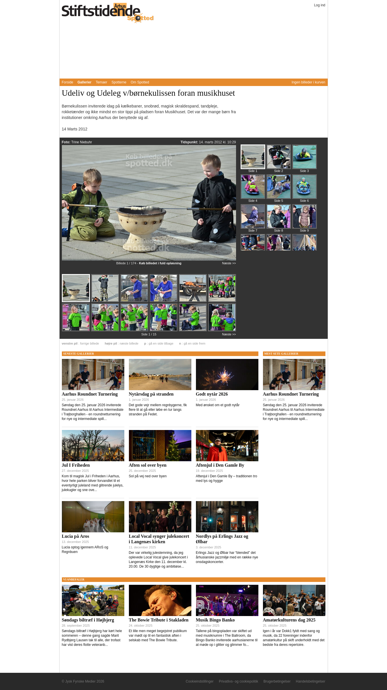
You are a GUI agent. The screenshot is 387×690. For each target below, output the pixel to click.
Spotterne (118, 82)
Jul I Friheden (76, 465)
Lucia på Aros (75, 536)
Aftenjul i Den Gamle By (220, 465)
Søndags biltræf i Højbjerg (88, 619)
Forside (67, 82)
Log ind (319, 5)
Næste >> (229, 263)
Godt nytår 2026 (212, 394)
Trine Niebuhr (81, 142)
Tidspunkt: (189, 142)
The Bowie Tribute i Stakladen (158, 619)
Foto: (66, 142)
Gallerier (85, 82)
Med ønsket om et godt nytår (218, 405)
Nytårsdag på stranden (151, 394)
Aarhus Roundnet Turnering (90, 394)
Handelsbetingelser (310, 681)
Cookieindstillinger (199, 681)
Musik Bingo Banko (215, 619)
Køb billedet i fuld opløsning (160, 263)
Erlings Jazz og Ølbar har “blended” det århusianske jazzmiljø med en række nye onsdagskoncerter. (227, 557)
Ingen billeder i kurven (308, 82)
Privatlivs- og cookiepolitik (238, 681)
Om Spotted (140, 82)
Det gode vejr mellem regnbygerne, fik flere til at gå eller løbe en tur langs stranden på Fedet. (158, 409)
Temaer (101, 82)
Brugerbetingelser (277, 681)
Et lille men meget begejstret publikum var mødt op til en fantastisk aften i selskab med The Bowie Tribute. (158, 635)
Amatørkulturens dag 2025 (289, 619)
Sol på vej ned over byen (148, 476)
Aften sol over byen (148, 465)
